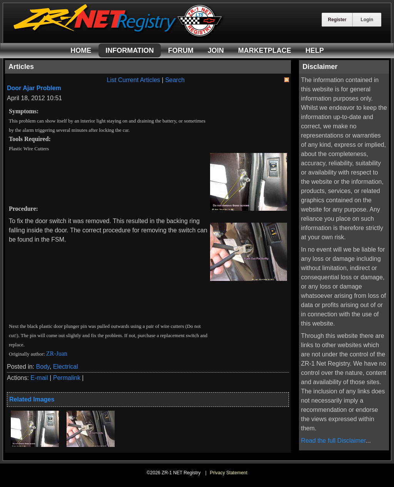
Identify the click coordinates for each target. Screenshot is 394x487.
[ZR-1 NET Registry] (118, 36)
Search (175, 80)
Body (43, 366)
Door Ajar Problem (34, 88)
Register (337, 19)
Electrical (65, 366)
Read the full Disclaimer (333, 440)
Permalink (66, 377)
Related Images (31, 399)
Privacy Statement (228, 472)
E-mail (39, 377)
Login (367, 19)
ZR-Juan (56, 353)
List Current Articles (133, 80)
